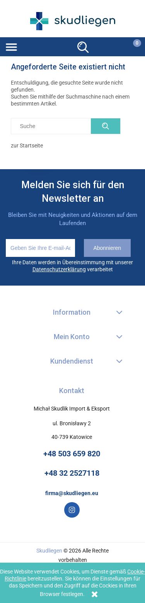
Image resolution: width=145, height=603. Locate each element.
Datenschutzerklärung (59, 269)
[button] (36, 46)
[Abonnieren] (107, 248)
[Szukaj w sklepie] (52, 126)
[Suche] (83, 46)
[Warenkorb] (132, 46)
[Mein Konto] (106, 46)
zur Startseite (27, 145)
